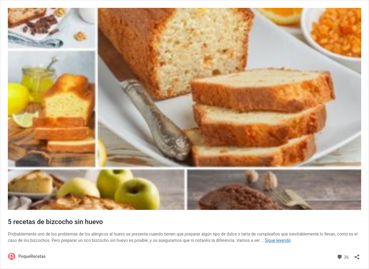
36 (343, 256)
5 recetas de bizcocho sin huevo (55, 222)
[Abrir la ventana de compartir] (357, 255)
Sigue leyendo (278, 240)
